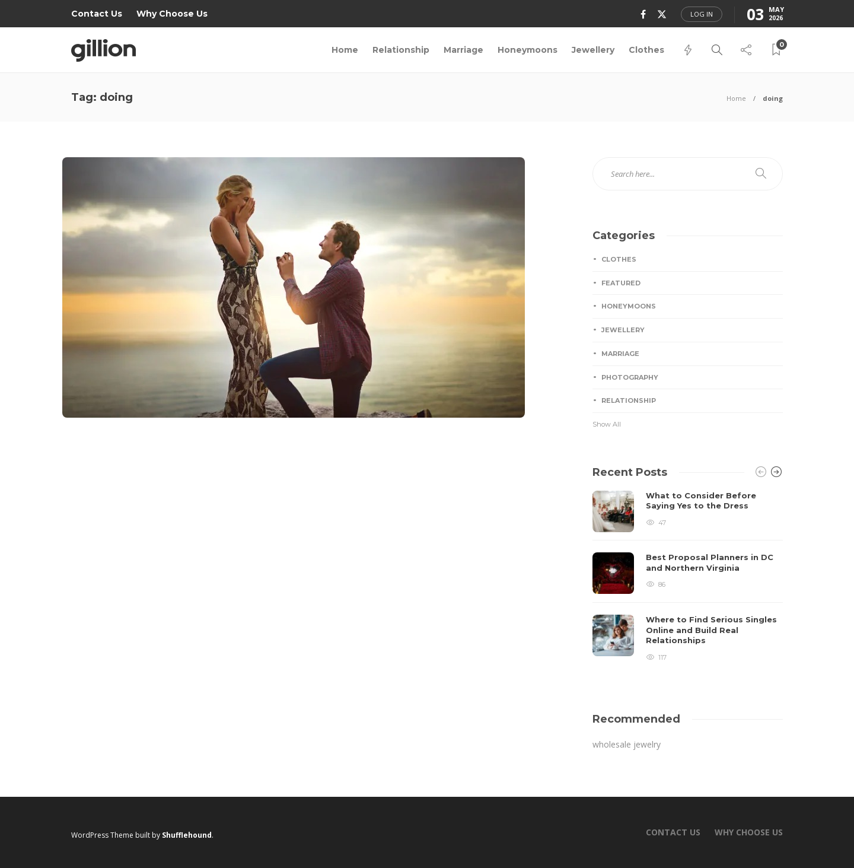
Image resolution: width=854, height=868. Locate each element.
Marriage (463, 49)
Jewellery (593, 49)
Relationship (400, 49)
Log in (701, 13)
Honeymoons (527, 49)
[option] (687, 577)
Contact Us (96, 13)
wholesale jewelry (626, 744)
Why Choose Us (172, 13)
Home (345, 49)
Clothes (646, 49)
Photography (629, 377)
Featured (620, 283)
